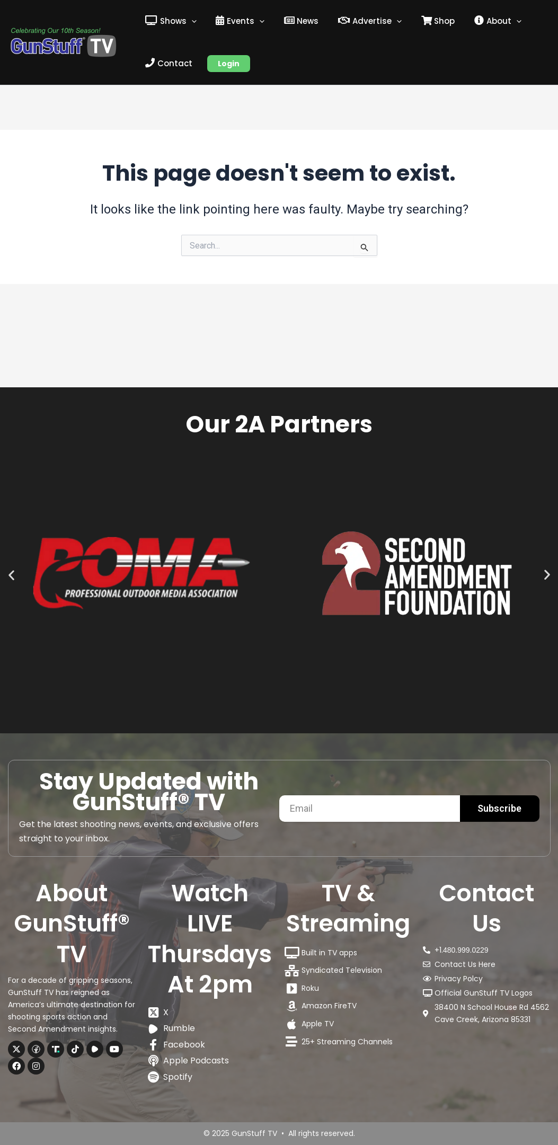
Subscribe (499, 808)
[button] (11, 546)
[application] (190, 21)
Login (225, 63)
